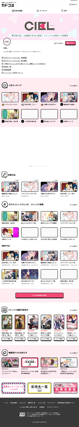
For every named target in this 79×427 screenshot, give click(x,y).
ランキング (22, 403)
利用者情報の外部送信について (66, 403)
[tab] (32, 166)
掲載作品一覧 (31, 403)
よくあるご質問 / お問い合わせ (28, 407)
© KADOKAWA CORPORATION (40, 422)
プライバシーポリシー (53, 407)
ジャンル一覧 (41, 403)
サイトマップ (51, 403)
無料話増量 (14, 403)
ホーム (6, 403)
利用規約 (42, 407)
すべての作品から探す (39, 295)
